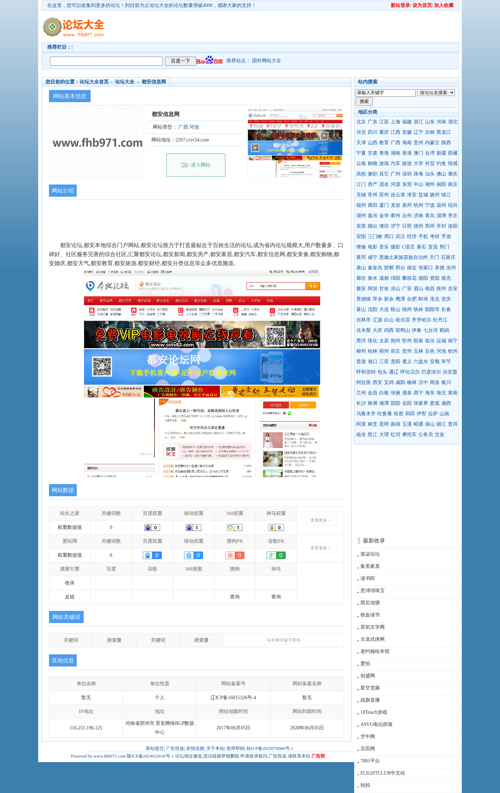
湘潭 (384, 403)
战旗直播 (370, 700)
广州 (395, 174)
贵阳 (395, 361)
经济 (412, 236)
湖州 (361, 215)
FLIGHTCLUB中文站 (382, 773)
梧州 (384, 351)
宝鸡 (389, 382)
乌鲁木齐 (366, 413)
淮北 (435, 299)
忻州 (407, 340)
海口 (372, 361)
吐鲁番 (384, 413)
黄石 (421, 247)
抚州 (441, 288)
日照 (407, 226)
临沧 (361, 434)
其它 (384, 174)
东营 (361, 226)
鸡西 (389, 330)
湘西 (446, 403)
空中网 (367, 736)
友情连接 (195, 748)
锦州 (407, 309)
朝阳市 (432, 309)
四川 (372, 132)
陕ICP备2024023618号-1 (150, 756)
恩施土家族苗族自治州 (403, 257)
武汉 (400, 236)
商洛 (435, 382)
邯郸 (389, 267)
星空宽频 (370, 687)
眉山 (418, 288)
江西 (395, 132)
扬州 (435, 194)
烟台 (372, 226)
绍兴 (453, 205)
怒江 (372, 434)
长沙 (361, 403)
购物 (372, 163)
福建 (407, 121)
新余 (389, 299)
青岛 (430, 215)
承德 (439, 267)
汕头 (430, 174)
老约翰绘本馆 (375, 651)
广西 (395, 142)
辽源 (377, 319)
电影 (372, 247)
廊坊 (361, 278)
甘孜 (384, 288)
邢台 (400, 267)
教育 (384, 142)
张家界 (421, 403)
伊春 (417, 330)
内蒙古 (432, 142)
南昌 (430, 288)
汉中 (423, 382)
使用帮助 (235, 748)
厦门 (384, 205)
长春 (446, 309)
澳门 (418, 153)
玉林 (418, 351)
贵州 (418, 142)
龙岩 (395, 205)
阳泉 (418, 340)
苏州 (384, 194)
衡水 (372, 278)
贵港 (361, 361)
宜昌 (433, 247)
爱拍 (365, 663)
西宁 (418, 392)
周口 (389, 236)
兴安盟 (450, 372)
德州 (418, 226)
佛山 (441, 174)
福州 (361, 205)
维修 (361, 247)
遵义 (407, 361)
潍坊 (384, 226)
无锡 (361, 194)
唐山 (361, 267)
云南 (361, 163)
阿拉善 (363, 382)
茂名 (384, 184)
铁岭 (418, 309)
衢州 (395, 215)
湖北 (453, 121)
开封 (441, 226)
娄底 (435, 403)
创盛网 (367, 675)
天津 (361, 142)
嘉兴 (372, 215)
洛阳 (453, 226)
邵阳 (395, 403)
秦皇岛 (375, 267)
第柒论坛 (370, 554)
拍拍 (365, 785)
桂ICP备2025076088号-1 (270, 748)
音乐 (384, 247)
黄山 (361, 309)
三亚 (384, 361)
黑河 (361, 340)
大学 (418, 163)
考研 (435, 236)
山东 (430, 121)
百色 (430, 351)
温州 (441, 205)
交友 (439, 434)
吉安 (453, 288)
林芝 (372, 424)
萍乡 (377, 299)
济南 (418, 215)
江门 (361, 184)
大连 (384, 309)
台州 (407, 215)
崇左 (395, 351)
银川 (446, 382)
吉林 (430, 132)
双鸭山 (402, 330)
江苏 (384, 121)
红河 (395, 434)
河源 (395, 184)
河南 (441, 121)
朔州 (395, 340)
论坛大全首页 (94, 81)
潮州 (430, 184)
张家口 (425, 267)
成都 (384, 278)
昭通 (418, 424)
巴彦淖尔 (431, 372)
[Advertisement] (290, 26)
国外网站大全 (266, 60)
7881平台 (370, 760)
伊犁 (421, 413)
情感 (453, 163)
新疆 (441, 153)
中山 (418, 184)
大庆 (377, 330)
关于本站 (215, 748)
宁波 (430, 205)
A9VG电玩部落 (376, 724)
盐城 (423, 194)
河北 (361, 132)
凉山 (395, 288)
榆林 (412, 382)
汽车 (395, 163)
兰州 (361, 392)
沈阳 (372, 309)
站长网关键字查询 (283, 640)
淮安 (412, 194)
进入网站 (200, 164)
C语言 (408, 247)
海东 (430, 392)
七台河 (430, 330)
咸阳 (400, 382)
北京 (361, 121)
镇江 (446, 194)
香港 (407, 153)
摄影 (395, 247)
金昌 (372, 392)
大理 (384, 434)
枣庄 (453, 215)
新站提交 (155, 748)
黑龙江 (443, 132)
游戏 (384, 163)
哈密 (398, 413)
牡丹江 (440, 319)
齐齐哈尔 (421, 319)
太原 (384, 340)
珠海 (418, 174)
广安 (407, 288)
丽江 (441, 424)
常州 (372, 194)
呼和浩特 (366, 372)
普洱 (453, 424)
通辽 (394, 372)
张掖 (395, 392)
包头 (382, 372)
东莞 (407, 184)
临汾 (430, 340)
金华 (384, 215)
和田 (410, 413)
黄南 (453, 392)
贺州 (407, 351)
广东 (372, 121)
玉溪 (407, 424)
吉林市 (363, 319)
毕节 (446, 361)
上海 (395, 121)
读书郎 (367, 578)
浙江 (418, 121)
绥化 (372, 340)
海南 (407, 142)
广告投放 (175, 748)
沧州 (451, 267)
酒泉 (407, 392)
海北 (441, 392)
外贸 (430, 163)
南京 (453, 184)
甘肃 (372, 153)
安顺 (435, 361)
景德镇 (363, 299)
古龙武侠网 (372, 639)
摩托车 (409, 434)
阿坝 (372, 288)
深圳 (407, 174)
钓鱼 (441, 163)
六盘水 (421, 361)
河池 (441, 351)
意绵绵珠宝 (372, 590)
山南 (444, 413)
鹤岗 (444, 330)
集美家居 (370, 566)
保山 (430, 424)
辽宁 (418, 132)
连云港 (398, 194)
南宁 (453, 340)
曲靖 (395, 424)
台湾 (430, 153)
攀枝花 (409, 278)
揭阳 (441, 184)
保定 (412, 267)
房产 (372, 184)
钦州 (453, 351)
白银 (384, 392)
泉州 (407, 205)
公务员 (425, 434)
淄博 (441, 215)
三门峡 (375, 236)
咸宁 (372, 257)
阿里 (361, 424)
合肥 (412, 299)
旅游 (407, 163)
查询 (235, 596)
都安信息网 (154, 81)
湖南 (395, 153)
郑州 (430, 226)
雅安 (361, 288)
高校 (361, 174)
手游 (446, 236)
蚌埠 (423, 299)
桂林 (372, 351)
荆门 (444, 247)
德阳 (423, 278)
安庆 (446, 299)
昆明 (384, 424)
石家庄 (448, 257)
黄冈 (361, 257)
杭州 (418, 205)
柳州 (361, 351)
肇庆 (453, 174)
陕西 (446, 142)
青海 (384, 153)
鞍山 (395, 309)
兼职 (372, 174)
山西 (372, 142)
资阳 (435, 278)
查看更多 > (320, 520)
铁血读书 (370, 615)
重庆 (384, 132)
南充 (446, 278)
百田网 (367, 748)
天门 (434, 257)
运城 (441, 340)
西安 (377, 382)
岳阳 (407, 403)
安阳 (361, 236)
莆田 (372, 205)
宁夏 (361, 153)
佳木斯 (363, 330)
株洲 (372, 403)
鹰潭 (400, 299)
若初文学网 (372, 627)
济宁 (395, 226)
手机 (423, 236)
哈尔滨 (402, 319)
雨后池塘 (370, 602)
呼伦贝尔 (410, 372)
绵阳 (395, 278)
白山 (389, 319)
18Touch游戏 (373, 712)
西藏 (453, 153)
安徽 (407, 132)
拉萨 (433, 413)
